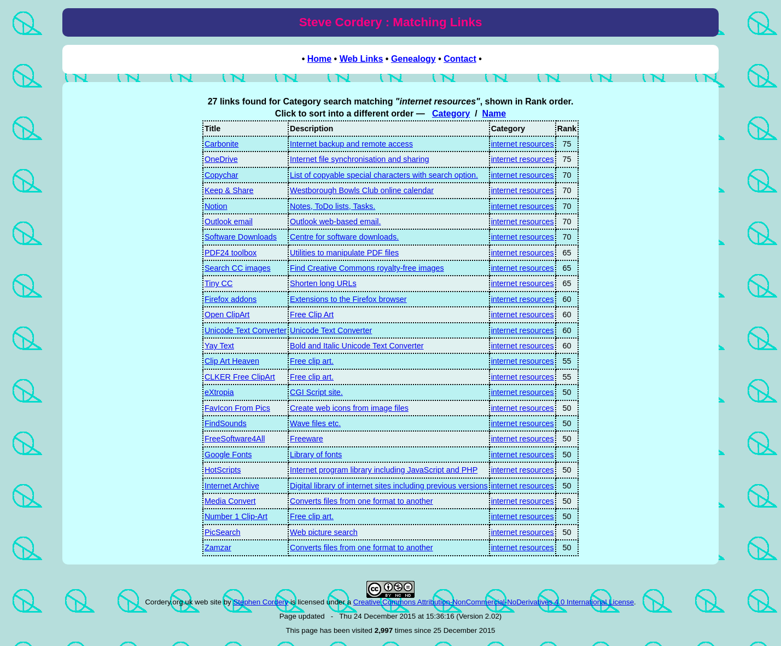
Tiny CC (218, 283)
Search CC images (238, 268)
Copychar (221, 175)
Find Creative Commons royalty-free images (367, 268)
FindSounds (226, 423)
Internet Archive (232, 485)
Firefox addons (231, 299)
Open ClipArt (227, 314)
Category (451, 113)
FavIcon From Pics (237, 408)
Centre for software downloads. (344, 236)
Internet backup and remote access (351, 143)
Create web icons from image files (349, 408)
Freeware (306, 438)
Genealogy (413, 58)
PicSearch (223, 532)
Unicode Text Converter (246, 330)
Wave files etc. (315, 423)
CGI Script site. (316, 392)
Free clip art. (312, 361)
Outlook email (229, 221)
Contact (460, 58)
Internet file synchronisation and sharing (359, 159)
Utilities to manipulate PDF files (344, 252)
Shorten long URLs (323, 283)
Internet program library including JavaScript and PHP (383, 469)
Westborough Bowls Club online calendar (362, 190)
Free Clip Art (312, 314)
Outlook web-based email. (335, 221)
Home (319, 58)
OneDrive (221, 159)
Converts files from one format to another (361, 501)
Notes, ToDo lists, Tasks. (332, 206)
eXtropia (219, 392)
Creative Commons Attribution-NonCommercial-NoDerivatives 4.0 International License (493, 602)
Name (494, 113)
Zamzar (218, 547)
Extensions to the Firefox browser (348, 299)
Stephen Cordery (260, 602)
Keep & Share (229, 190)
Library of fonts (316, 454)
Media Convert (230, 501)
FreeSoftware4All (235, 438)
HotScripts (223, 469)
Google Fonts (228, 454)
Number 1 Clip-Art (236, 516)
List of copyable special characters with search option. (384, 175)
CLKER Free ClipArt (240, 377)
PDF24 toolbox (231, 252)
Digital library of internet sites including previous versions (389, 485)
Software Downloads (241, 236)
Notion (216, 206)
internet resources (522, 143)
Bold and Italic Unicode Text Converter (357, 345)
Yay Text (219, 345)
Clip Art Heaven (232, 361)
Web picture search (324, 532)
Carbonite (221, 143)
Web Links (361, 58)
